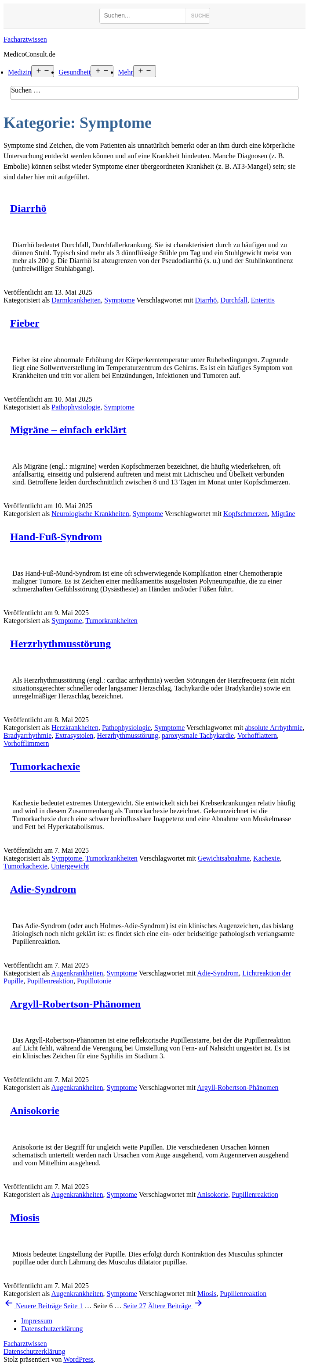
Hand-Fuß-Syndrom (56, 536)
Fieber (25, 323)
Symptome (119, 300)
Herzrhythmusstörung (60, 643)
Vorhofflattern (257, 735)
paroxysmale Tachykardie (198, 735)
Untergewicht (70, 866)
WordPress (78, 1359)
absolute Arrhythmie (273, 727)
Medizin (19, 72)
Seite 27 (134, 1306)
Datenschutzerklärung (34, 1351)
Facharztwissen (25, 39)
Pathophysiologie (75, 407)
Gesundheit (74, 72)
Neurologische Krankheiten (90, 513)
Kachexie (266, 858)
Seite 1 (73, 1306)
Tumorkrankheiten (111, 620)
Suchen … (25, 90)
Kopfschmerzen (245, 513)
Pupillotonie (94, 981)
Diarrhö (28, 208)
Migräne (283, 513)
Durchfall (233, 300)
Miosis (25, 1217)
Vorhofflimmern (26, 743)
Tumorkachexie (45, 766)
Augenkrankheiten (77, 973)
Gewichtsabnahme (224, 858)
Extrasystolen (74, 735)
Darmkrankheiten (76, 300)
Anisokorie (34, 1110)
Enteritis (263, 300)
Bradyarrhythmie (27, 735)
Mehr (125, 72)
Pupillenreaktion (50, 981)
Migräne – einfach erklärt (68, 429)
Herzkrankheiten (74, 727)
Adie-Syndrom (43, 889)
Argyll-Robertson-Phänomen (75, 1004)
